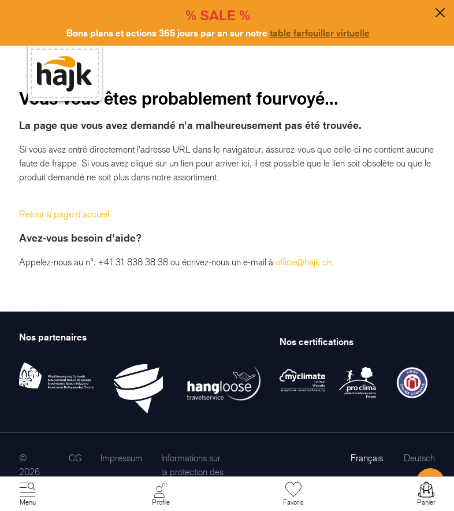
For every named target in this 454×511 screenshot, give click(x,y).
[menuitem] (75, 458)
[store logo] (64, 73)
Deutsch (419, 458)
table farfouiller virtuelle (320, 33)
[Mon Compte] (160, 494)
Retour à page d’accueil (64, 214)
